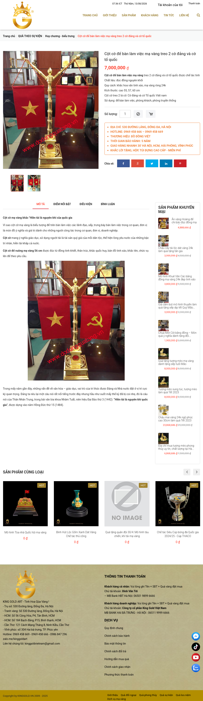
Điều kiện (87, 203)
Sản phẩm (129, 14)
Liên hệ (184, 14)
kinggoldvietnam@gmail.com (42, 642)
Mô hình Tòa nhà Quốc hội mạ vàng (25, 531)
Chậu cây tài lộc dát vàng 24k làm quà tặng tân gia (175, 248)
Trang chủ (90, 14)
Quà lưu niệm (183, 693)
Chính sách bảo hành (117, 634)
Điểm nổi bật (60, 203)
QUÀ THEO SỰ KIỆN (30, 34)
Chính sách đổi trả (115, 650)
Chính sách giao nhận (117, 665)
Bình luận (112, 203)
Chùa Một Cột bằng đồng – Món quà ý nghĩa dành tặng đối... (177, 333)
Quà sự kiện (166, 693)
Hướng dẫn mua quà (117, 657)
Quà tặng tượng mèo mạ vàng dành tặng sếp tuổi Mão (175, 361)
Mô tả (36, 203)
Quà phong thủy (148, 693)
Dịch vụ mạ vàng (116, 697)
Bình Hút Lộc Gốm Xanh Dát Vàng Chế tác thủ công (76, 532)
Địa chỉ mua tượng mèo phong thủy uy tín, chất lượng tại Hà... (176, 446)
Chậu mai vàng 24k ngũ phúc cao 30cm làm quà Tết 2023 (175, 418)
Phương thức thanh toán (119, 673)
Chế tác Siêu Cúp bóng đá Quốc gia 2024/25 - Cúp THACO (178, 532)
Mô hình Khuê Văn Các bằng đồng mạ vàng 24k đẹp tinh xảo (176, 276)
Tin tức (169, 14)
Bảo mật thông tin (115, 642)
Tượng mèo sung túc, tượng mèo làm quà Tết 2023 (177, 389)
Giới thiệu (110, 14)
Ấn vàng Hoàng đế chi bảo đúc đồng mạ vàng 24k (184, 221)
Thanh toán (194, 3)
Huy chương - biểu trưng (59, 34)
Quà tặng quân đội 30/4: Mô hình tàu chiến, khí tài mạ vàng (127, 532)
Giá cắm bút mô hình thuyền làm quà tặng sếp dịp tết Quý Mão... (177, 305)
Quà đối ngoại (128, 693)
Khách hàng (149, 14)
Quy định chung (114, 626)
